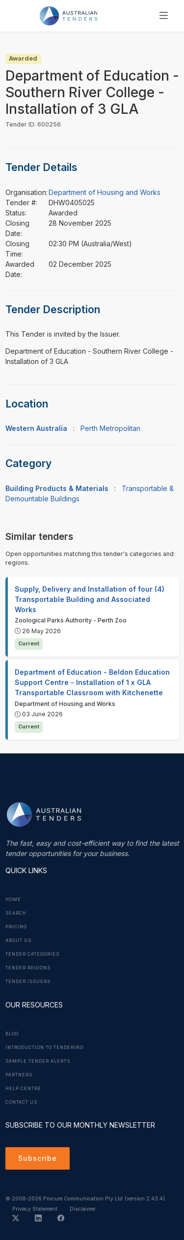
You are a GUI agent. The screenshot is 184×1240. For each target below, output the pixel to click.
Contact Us (21, 1102)
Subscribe (37, 1158)
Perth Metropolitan (110, 428)
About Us (18, 940)
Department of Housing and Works (104, 192)
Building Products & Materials (56, 488)
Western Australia (36, 428)
